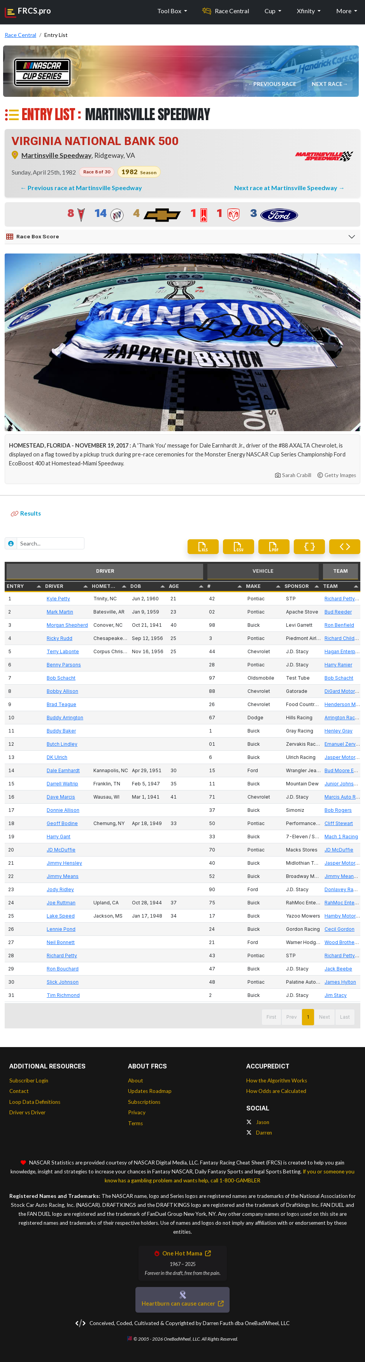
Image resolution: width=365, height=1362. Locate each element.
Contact (19, 1091)
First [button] (271, 1017)
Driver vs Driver (27, 1112)
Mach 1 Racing (341, 836)
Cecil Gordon (339, 929)
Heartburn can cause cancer (182, 1303)
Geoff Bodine (62, 823)
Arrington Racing (343, 717)
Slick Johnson (63, 982)
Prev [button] (291, 1017)
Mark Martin (60, 612)
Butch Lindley (62, 744)
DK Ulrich (57, 757)
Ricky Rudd (59, 638)
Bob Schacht (61, 678)
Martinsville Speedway (56, 155)
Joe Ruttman (61, 903)
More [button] (344, 10)
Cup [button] (271, 10)
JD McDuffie (61, 850)
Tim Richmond (63, 995)
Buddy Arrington (65, 717)
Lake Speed (61, 916)
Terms (135, 1123)
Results (26, 513)
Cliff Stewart (339, 823)
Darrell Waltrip (62, 784)
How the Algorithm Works (276, 1080)
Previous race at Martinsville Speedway (85, 187)
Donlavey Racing (344, 889)
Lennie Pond (61, 929)
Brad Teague (61, 704)
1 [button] (308, 1017)
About (135, 1080)
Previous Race (275, 83)
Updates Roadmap (150, 1091)
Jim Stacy (336, 995)
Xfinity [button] (306, 10)
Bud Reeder (338, 612)
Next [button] (324, 1017)
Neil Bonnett (61, 942)
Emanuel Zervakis (345, 744)
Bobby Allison (62, 691)
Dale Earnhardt (63, 770)
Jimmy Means (63, 876)
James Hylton (340, 982)
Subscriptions (144, 1102)
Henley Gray (339, 731)
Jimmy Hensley (64, 863)
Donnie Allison (63, 810)
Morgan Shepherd (67, 625)
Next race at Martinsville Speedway (286, 187)
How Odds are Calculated (276, 1091)
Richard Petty (62, 955)
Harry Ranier (338, 665)
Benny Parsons (64, 665)
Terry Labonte (63, 651)
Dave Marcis (61, 797)
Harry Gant (58, 836)
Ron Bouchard (63, 969)
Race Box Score (32, 236)
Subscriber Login (28, 1080)
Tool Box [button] (169, 10)
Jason (257, 1122)
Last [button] (345, 1017)
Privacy (137, 1112)
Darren (259, 1132)
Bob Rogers (338, 810)
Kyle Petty (58, 598)
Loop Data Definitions (34, 1102)
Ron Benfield (339, 625)
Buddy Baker (61, 731)
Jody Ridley (60, 889)
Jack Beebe (338, 969)
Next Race (327, 83)
